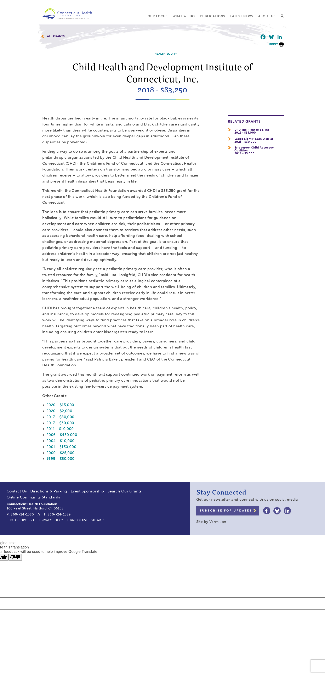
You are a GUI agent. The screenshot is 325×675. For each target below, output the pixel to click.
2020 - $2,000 (59, 411)
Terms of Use (77, 520)
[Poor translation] (15, 557)
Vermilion (217, 521)
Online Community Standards (33, 497)
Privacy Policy (51, 520)
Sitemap (97, 520)
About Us (266, 16)
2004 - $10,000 (60, 441)
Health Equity (165, 54)
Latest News (241, 16)
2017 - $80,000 (60, 417)
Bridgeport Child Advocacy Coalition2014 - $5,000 (254, 150)
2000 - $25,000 (60, 453)
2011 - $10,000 (60, 428)
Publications (212, 16)
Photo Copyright (21, 520)
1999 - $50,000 (60, 458)
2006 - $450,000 (61, 435)
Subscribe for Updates (226, 510)
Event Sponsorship (87, 491)
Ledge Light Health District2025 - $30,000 (253, 140)
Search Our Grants (125, 491)
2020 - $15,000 (60, 405)
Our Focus (157, 16)
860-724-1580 (22, 514)
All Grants (56, 36)
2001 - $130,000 (61, 447)
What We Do (184, 16)
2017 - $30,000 (60, 423)
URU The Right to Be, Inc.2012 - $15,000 (252, 131)
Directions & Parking (48, 491)
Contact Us (17, 491)
